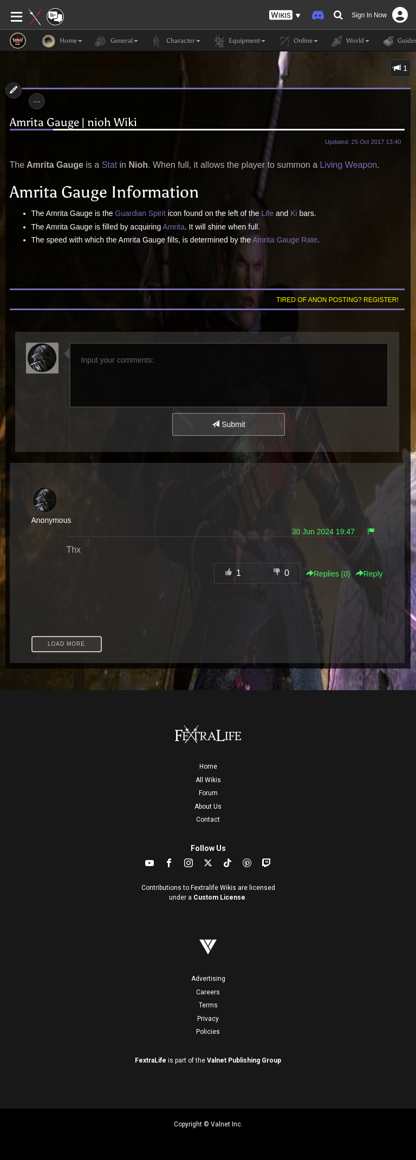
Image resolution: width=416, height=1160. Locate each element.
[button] (285, 15)
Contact (208, 819)
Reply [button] (369, 573)
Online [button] (297, 41)
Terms (208, 1005)
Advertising (208, 978)
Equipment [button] (238, 41)
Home (208, 766)
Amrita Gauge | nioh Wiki (73, 122)
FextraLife (150, 1060)
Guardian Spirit (140, 213)
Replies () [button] (328, 573)
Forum (208, 793)
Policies (208, 1032)
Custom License (219, 897)
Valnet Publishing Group (244, 1060)
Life (267, 213)
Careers (208, 992)
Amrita (173, 226)
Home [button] (62, 41)
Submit (228, 424)
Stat (109, 164)
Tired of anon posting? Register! (337, 300)
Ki (293, 213)
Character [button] (174, 41)
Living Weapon (348, 164)
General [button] (115, 41)
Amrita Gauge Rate (284, 239)
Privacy (208, 1019)
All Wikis (208, 780)
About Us (208, 806)
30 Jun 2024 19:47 (323, 531)
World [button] (349, 41)
